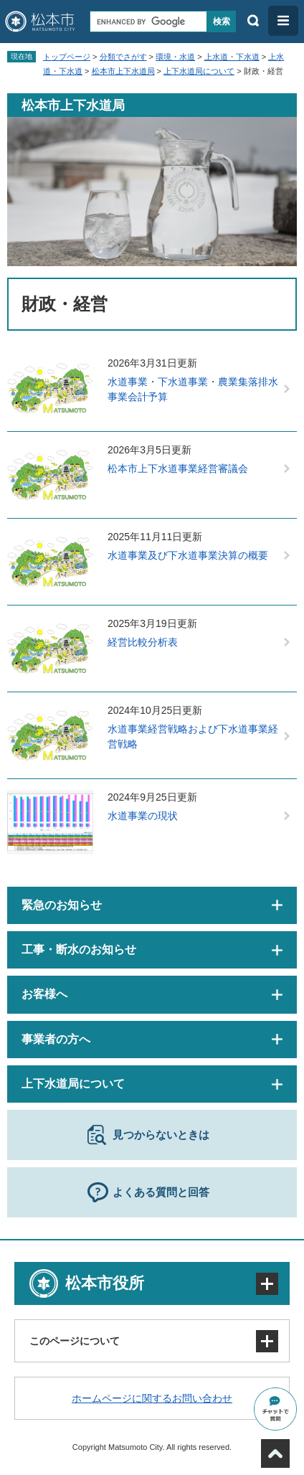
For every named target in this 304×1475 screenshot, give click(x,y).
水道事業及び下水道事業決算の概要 (188, 555)
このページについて (74, 1341)
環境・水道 (175, 56)
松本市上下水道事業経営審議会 (178, 468)
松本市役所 (104, 1283)
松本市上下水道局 (123, 71)
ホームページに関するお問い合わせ (152, 1398)
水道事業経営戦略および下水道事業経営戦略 (193, 736)
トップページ (66, 56)
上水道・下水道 (232, 56)
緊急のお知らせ (62, 905)
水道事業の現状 (143, 815)
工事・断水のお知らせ (79, 949)
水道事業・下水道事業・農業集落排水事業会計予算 (193, 389)
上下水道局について (198, 71)
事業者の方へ (56, 1039)
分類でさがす (123, 56)
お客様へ (44, 994)
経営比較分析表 (143, 642)
